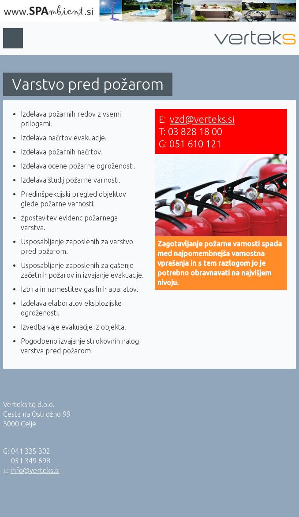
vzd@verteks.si (202, 119)
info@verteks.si (35, 470)
